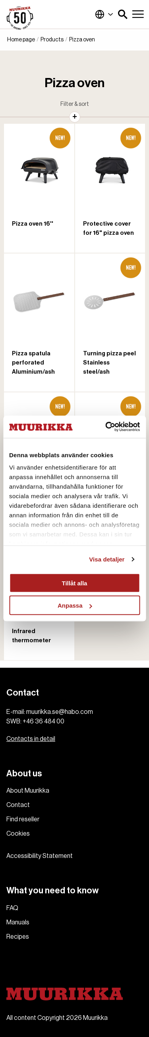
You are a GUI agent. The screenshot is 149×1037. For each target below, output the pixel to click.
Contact (18, 805)
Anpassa (75, 605)
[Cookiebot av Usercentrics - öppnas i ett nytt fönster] (106, 427)
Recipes (17, 937)
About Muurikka (27, 790)
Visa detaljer (106, 559)
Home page (21, 40)
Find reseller (22, 819)
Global (104, 14)
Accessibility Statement (39, 856)
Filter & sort (74, 104)
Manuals (17, 922)
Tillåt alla (74, 582)
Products (52, 40)
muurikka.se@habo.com (59, 712)
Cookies (18, 833)
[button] (123, 14)
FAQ (12, 908)
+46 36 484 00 (43, 721)
